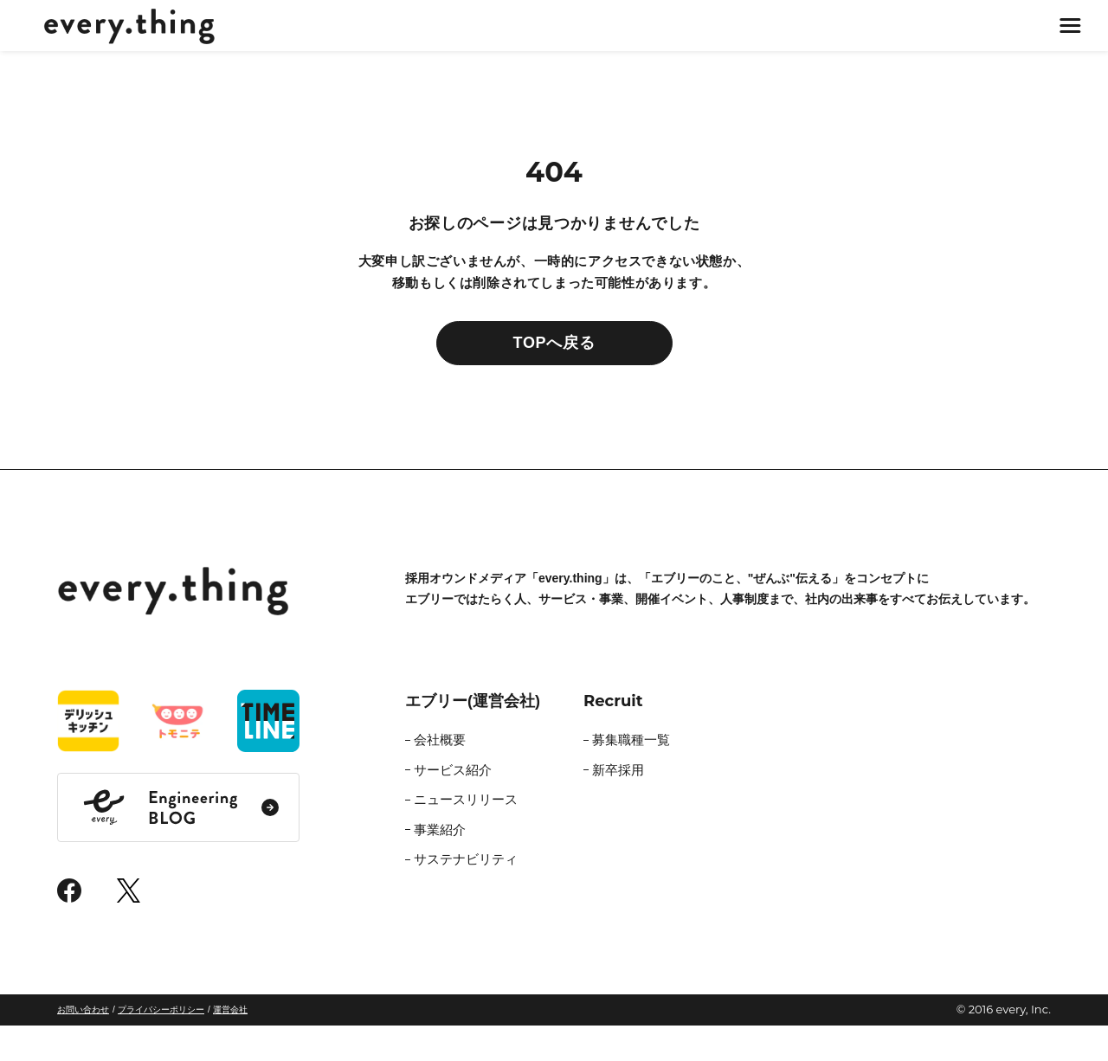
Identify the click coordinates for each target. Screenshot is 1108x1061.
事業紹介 (440, 865)
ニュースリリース (466, 835)
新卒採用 (618, 805)
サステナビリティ (466, 895)
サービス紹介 (453, 805)
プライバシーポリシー (161, 1046)
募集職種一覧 (631, 775)
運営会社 (230, 1046)
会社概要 (440, 775)
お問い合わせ (83, 1046)
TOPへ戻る (554, 379)
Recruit (613, 737)
